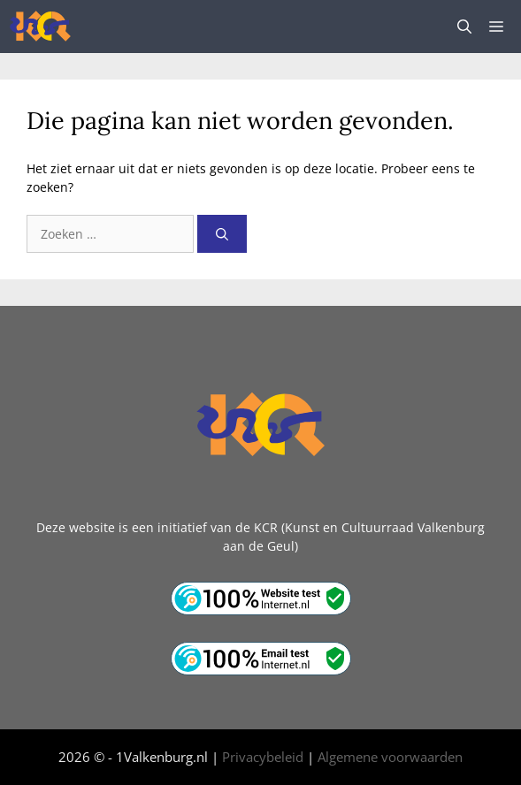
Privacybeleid (262, 757)
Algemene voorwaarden (390, 757)
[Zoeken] (222, 234)
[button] (464, 26)
